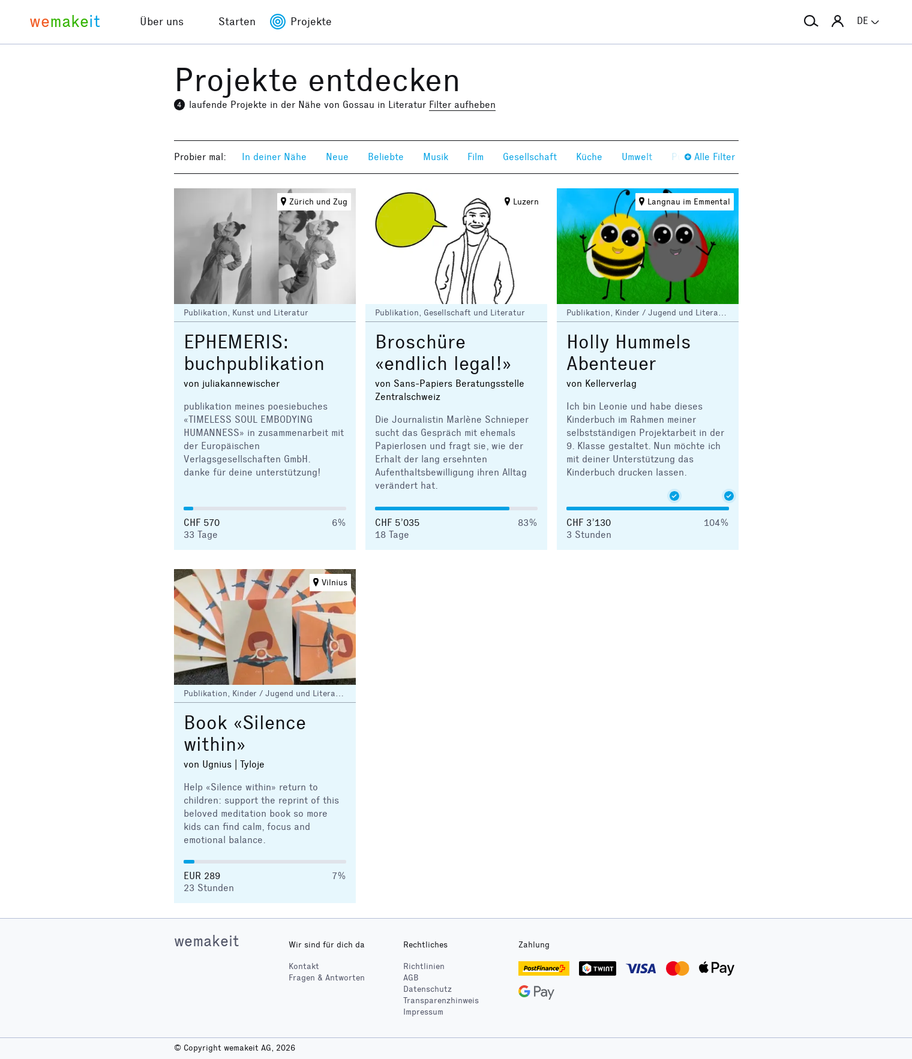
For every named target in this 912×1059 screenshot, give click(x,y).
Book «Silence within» (245, 733)
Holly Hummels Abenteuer (628, 352)
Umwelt (637, 157)
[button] (811, 21)
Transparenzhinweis (441, 1000)
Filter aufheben (462, 104)
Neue (337, 157)
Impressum (423, 1012)
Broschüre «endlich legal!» (443, 352)
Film (475, 157)
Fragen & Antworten (327, 978)
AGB (411, 978)
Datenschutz (427, 989)
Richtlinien (424, 966)
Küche (589, 157)
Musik (435, 157)
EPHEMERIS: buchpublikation (254, 352)
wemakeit (206, 940)
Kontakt (304, 966)
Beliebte (386, 157)
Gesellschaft (530, 157)
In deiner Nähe (274, 157)
